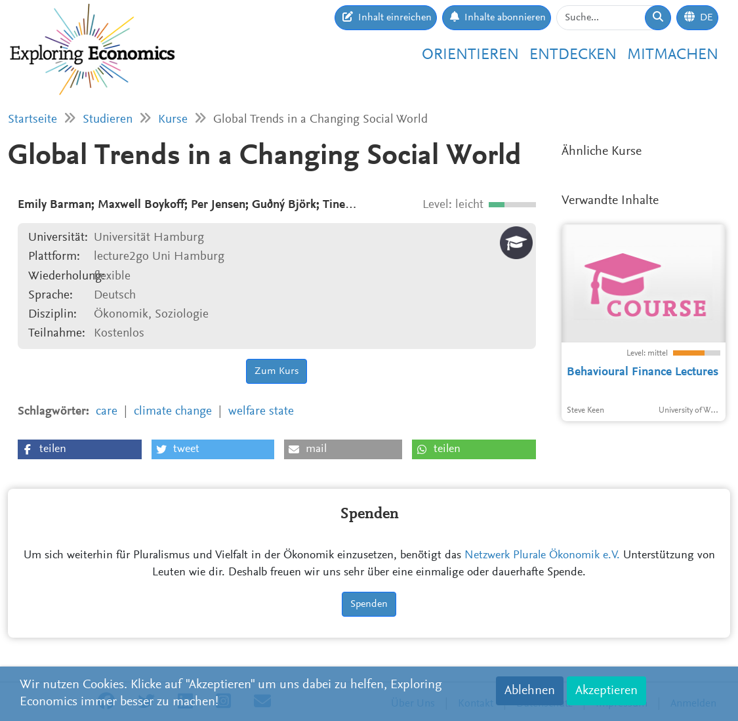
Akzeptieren (606, 690)
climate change (173, 411)
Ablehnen (529, 690)
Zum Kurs (276, 371)
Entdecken (573, 55)
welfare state (261, 411)
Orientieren (470, 55)
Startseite (32, 119)
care (106, 411)
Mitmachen (672, 55)
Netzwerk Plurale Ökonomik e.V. (542, 556)
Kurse (173, 119)
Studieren (108, 119)
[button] (80, 449)
